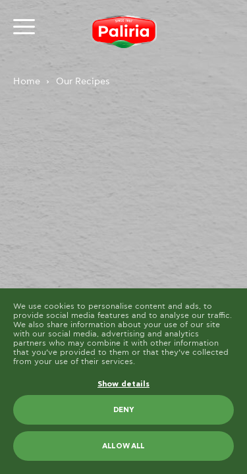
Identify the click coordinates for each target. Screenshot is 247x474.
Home (26, 81)
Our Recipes (83, 81)
